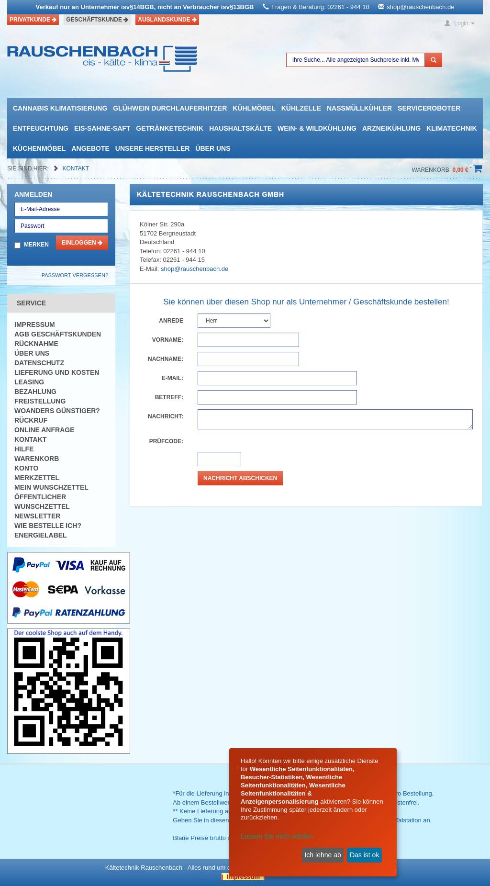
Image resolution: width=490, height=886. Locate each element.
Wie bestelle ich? (47, 525)
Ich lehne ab (322, 855)
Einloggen (82, 242)
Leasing (29, 382)
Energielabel (40, 535)
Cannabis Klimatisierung (60, 108)
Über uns (212, 148)
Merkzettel (36, 478)
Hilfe (23, 449)
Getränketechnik (169, 128)
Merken (36, 244)
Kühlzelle (301, 108)
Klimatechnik (451, 128)
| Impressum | (243, 876)
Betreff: (169, 397)
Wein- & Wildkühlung (317, 128)
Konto (26, 468)
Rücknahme (36, 344)
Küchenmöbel (39, 148)
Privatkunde (33, 19)
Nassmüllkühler (359, 108)
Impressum (34, 324)
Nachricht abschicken (240, 478)
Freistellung (40, 401)
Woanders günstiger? (57, 411)
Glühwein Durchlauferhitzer (170, 108)
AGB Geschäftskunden (57, 334)
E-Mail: (172, 378)
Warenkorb (36, 458)
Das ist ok (364, 855)
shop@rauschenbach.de (420, 7)
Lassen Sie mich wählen (277, 836)
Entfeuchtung (40, 128)
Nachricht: (165, 416)
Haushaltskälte (240, 128)
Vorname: (167, 339)
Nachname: (165, 359)
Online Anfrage (44, 430)
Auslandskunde (167, 19)
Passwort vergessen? (75, 275)
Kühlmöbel (254, 108)
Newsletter (37, 516)
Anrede (171, 320)
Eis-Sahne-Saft (102, 128)
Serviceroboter (429, 108)
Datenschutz (39, 363)
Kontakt (75, 168)
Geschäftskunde (97, 19)
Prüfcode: (166, 441)
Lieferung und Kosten (56, 372)
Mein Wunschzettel (51, 487)
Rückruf (30, 420)
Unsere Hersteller (152, 148)
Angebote (90, 148)
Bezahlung (35, 391)
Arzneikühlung (391, 128)
